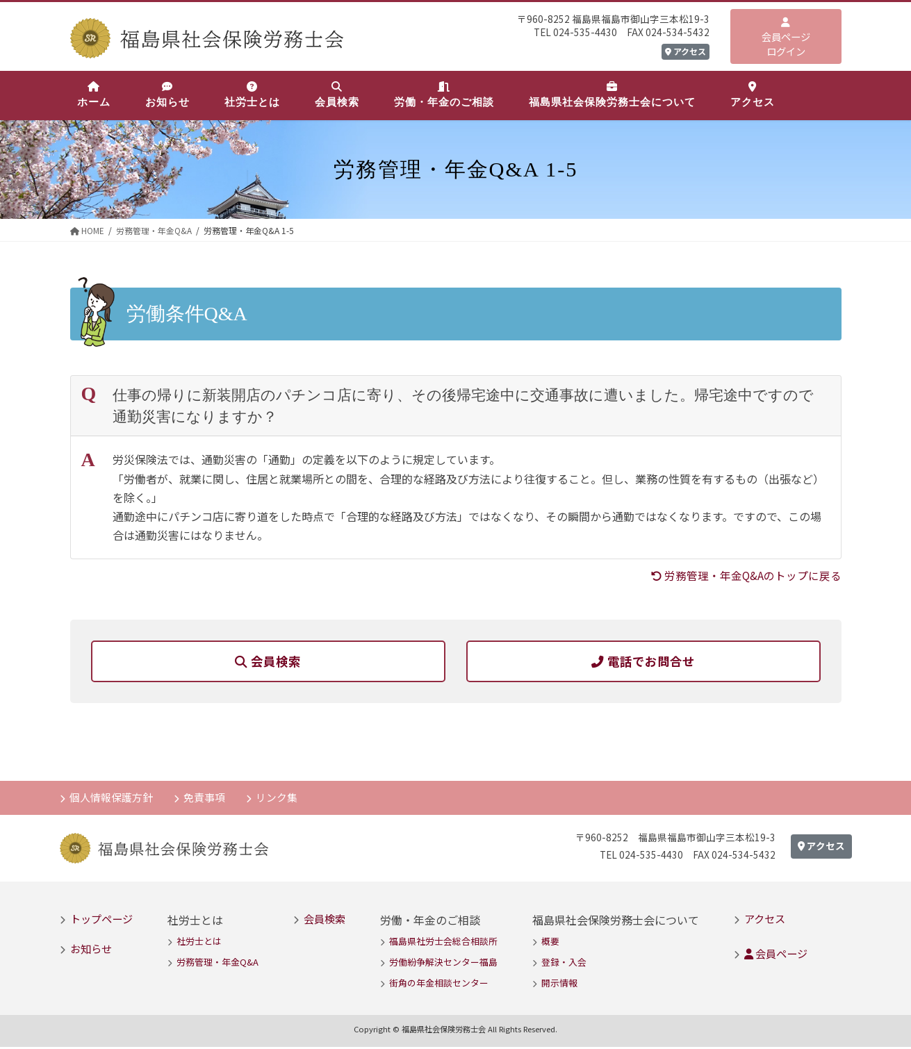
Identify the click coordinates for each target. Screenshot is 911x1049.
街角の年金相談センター (439, 984)
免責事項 (206, 798)
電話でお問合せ (643, 661)
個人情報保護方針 (112, 798)
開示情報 (559, 984)
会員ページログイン (786, 37)
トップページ (101, 920)
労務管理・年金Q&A (217, 963)
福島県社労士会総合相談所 (443, 942)
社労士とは (199, 942)
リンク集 (278, 798)
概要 (550, 942)
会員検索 (268, 661)
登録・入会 (563, 963)
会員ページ (775, 954)
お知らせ (91, 949)
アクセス (685, 51)
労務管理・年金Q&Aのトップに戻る (746, 575)
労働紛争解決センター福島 (443, 963)
